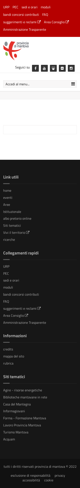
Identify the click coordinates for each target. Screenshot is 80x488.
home (7, 190)
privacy (60, 475)
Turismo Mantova (15, 432)
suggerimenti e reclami (22, 22)
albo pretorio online (17, 218)
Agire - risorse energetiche (22, 390)
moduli (46, 7)
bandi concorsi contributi (21, 14)
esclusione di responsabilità (30, 475)
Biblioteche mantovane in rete (25, 397)
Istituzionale (12, 211)
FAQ (45, 14)
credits (8, 349)
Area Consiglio (56, 22)
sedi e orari (30, 7)
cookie (48, 480)
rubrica (8, 363)
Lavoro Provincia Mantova (22, 425)
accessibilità (31, 480)
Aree (6, 204)
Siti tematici (12, 225)
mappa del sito (13, 356)
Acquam (9, 439)
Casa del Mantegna (17, 404)
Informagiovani (14, 411)
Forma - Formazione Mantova (24, 418)
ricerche (9, 239)
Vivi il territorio (16, 232)
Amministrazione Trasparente (24, 29)
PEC (15, 7)
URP (6, 7)
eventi (7, 197)
